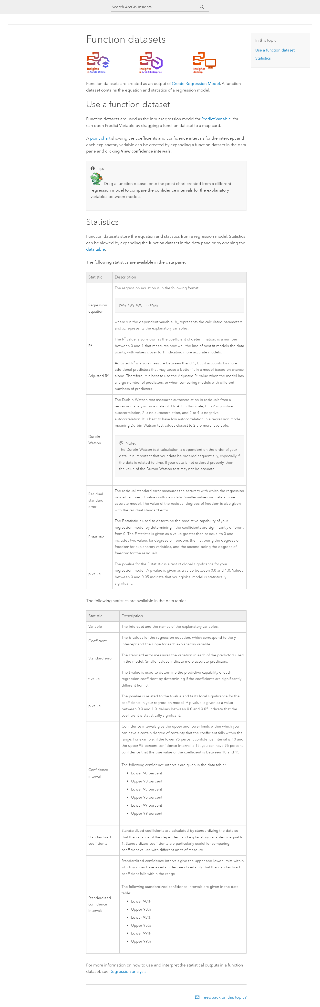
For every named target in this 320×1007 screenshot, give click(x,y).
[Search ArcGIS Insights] (155, 6)
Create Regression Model (196, 83)
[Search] (202, 7)
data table (95, 249)
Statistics (263, 58)
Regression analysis (128, 971)
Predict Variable (216, 118)
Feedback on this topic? (224, 997)
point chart (100, 138)
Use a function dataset (275, 50)
